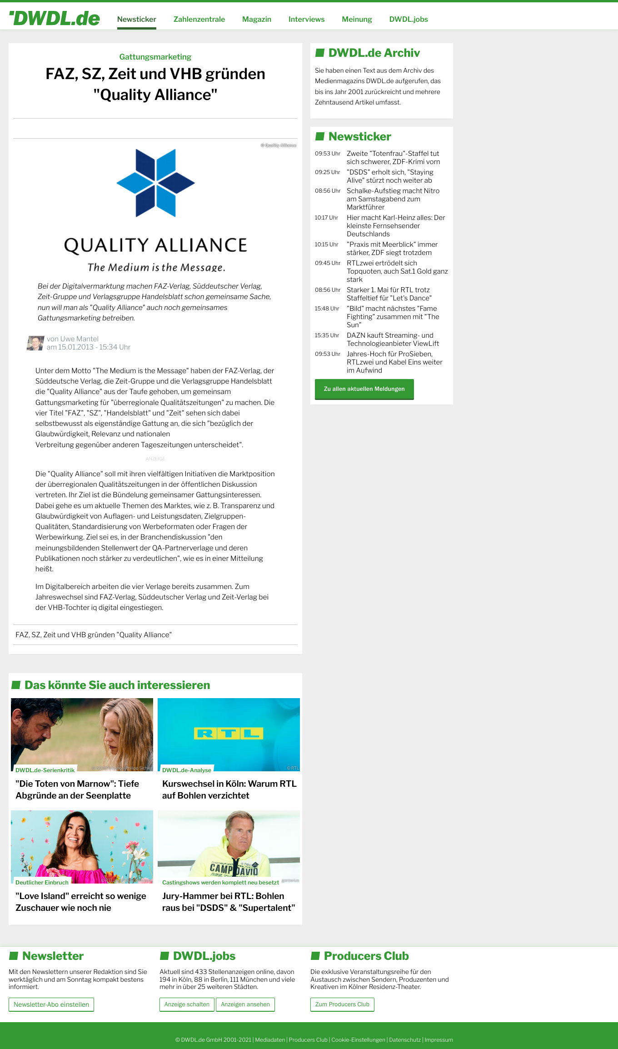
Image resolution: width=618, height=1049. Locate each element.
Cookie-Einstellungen (358, 1039)
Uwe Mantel (79, 339)
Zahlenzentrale (199, 19)
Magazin (256, 19)
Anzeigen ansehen (245, 1004)
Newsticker (136, 19)
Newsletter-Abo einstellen (51, 1004)
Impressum (438, 1039)
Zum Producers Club (342, 1004)
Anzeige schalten (186, 1004)
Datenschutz (405, 1039)
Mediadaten (270, 1039)
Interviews (307, 19)
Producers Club (308, 1039)
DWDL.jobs (409, 19)
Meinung (357, 19)
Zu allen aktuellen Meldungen (364, 389)
